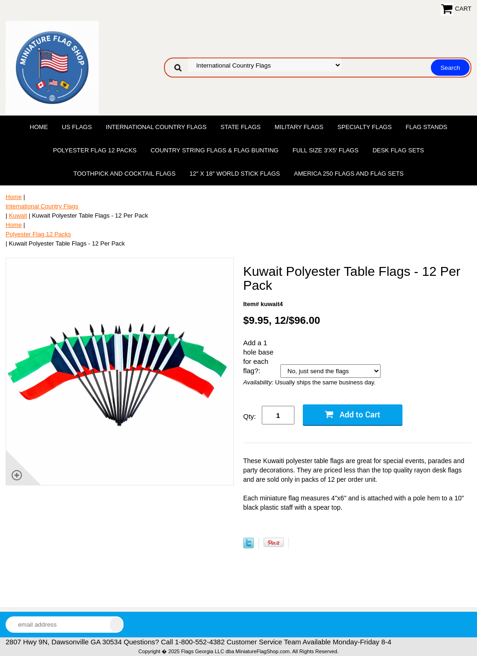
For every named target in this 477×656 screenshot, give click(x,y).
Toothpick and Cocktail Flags (124, 173)
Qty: (249, 416)
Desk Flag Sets (398, 150)
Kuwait (18, 215)
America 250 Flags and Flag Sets (349, 173)
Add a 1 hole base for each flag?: (258, 357)
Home (39, 126)
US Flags (77, 126)
